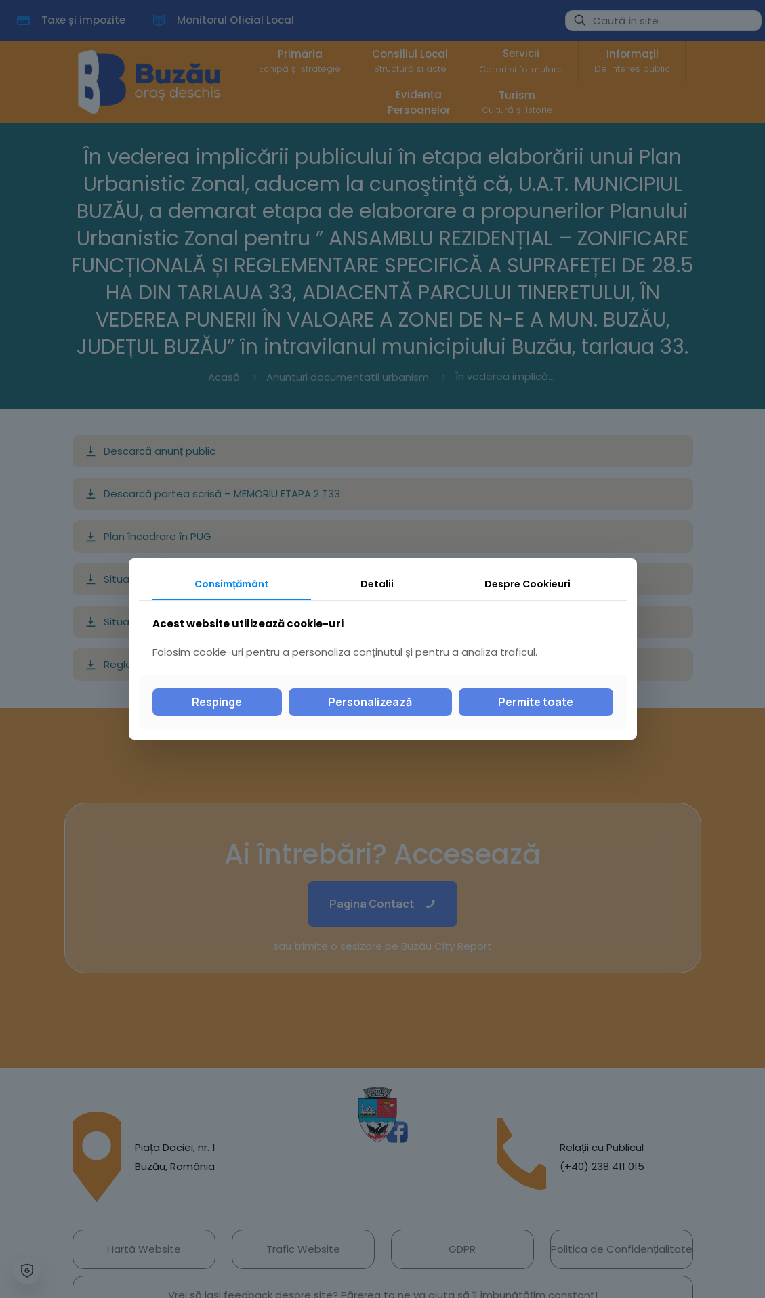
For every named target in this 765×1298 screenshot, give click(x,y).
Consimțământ (231, 584)
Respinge (217, 701)
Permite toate (535, 701)
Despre (527, 584)
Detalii (377, 584)
